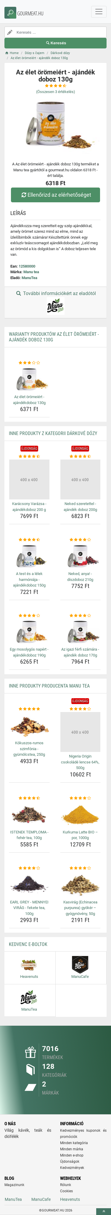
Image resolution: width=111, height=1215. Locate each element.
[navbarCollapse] (99, 12)
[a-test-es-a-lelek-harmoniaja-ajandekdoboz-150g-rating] (29, 540)
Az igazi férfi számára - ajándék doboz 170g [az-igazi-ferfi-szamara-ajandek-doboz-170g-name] (80, 652)
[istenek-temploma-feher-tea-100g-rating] (29, 798)
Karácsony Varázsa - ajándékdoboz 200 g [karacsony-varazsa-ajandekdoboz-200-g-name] (29, 506)
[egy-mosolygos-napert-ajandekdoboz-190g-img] (29, 631)
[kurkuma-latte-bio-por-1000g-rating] (80, 798)
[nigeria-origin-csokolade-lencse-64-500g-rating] (80, 709)
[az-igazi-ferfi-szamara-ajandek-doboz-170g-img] (80, 631)
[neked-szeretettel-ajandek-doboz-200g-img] (80, 480)
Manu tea (31, 272)
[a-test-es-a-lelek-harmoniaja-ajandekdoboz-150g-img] (29, 556)
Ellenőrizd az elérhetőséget (55, 195)
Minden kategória (74, 1143)
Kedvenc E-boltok (28, 944)
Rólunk (65, 1185)
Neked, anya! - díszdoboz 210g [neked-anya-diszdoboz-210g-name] (80, 576)
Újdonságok (69, 1161)
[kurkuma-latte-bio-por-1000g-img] (80, 814)
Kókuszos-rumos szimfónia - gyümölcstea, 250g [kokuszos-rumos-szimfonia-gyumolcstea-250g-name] (29, 749)
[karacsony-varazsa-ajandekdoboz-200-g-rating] (29, 457)
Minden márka (71, 1149)
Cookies (66, 1191)
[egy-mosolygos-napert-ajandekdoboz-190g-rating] (29, 616)
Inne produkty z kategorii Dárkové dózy (53, 433)
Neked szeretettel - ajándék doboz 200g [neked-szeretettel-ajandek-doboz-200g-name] (80, 506)
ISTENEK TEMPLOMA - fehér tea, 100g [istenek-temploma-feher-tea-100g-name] (29, 835)
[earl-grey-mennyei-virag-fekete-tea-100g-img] (29, 884)
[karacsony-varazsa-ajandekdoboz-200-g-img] (29, 480)
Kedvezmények (72, 1168)
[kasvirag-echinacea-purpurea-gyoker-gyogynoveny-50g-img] (80, 884)
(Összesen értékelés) (55, 91)
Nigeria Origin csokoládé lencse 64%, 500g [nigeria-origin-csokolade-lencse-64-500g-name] (80, 762)
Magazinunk (14, 1185)
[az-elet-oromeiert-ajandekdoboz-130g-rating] (29, 363)
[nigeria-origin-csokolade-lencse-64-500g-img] (80, 732)
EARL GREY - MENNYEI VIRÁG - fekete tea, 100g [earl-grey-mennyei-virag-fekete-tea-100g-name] (29, 908)
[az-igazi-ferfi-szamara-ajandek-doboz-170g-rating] (80, 616)
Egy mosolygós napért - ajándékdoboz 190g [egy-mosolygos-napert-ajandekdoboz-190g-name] (29, 652)
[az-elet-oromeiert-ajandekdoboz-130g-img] (29, 379)
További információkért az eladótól (55, 303)
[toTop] (103, 1211)
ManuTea (29, 278)
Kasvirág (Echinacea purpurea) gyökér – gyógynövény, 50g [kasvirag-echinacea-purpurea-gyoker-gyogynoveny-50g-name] (80, 908)
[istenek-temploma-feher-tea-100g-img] (29, 814)
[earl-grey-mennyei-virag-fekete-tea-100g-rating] (29, 868)
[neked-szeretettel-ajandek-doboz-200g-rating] (80, 457)
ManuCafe (41, 1199)
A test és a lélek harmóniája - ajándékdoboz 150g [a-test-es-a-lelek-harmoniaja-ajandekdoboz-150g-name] (29, 579)
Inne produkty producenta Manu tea (49, 686)
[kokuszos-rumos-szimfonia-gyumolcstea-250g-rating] (29, 709)
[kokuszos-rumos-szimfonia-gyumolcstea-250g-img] (29, 725)
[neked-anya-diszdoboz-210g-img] (80, 556)
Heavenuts (70, 1199)
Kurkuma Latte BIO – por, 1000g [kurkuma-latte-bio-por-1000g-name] (80, 835)
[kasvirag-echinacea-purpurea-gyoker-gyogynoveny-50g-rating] (80, 868)
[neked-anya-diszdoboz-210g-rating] (80, 540)
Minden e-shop (71, 1155)
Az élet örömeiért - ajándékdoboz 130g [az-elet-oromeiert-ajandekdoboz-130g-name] (29, 400)
